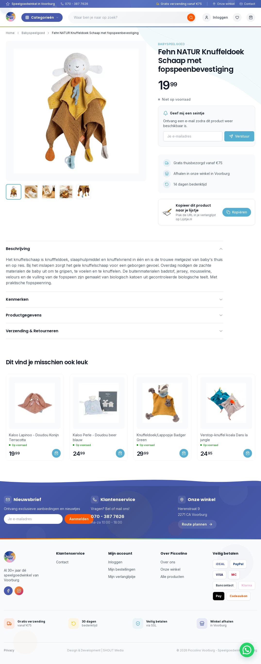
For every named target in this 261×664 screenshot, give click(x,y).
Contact (247, 4)
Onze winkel (224, 4)
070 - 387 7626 (74, 4)
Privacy (9, 650)
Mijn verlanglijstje (121, 577)
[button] (247, 650)
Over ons (167, 562)
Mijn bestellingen (121, 569)
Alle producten (172, 577)
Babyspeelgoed (33, 33)
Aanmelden (79, 519)
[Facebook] (8, 590)
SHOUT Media (113, 650)
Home (10, 33)
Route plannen (197, 524)
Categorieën (42, 17)
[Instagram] (19, 590)
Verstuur (239, 136)
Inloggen (115, 562)
